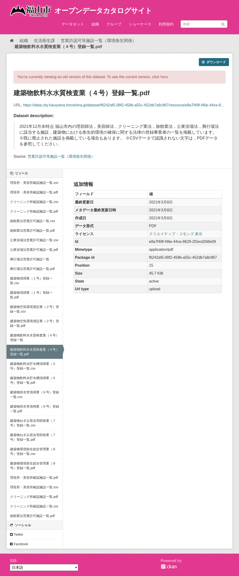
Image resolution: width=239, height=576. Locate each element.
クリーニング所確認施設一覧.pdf (34, 211)
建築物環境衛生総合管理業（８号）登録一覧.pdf (33, 465)
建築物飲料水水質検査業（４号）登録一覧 (34, 337)
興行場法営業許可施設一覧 (29, 259)
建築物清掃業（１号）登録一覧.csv (31, 280)
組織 (95, 24)
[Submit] (223, 24)
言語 (13, 560)
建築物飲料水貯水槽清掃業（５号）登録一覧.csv (33, 366)
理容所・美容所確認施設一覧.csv (34, 183)
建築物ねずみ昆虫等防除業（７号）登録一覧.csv (33, 423)
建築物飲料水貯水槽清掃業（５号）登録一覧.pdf (33, 380)
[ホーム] (12, 40)
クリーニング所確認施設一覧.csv (34, 202)
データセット (73, 24)
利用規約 (166, 24)
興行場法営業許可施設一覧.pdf (32, 269)
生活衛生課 (44, 40)
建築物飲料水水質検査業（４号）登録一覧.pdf (58, 46)
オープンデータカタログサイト (103, 10)
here (164, 77)
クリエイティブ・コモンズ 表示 (175, 234)
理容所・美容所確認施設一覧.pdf (34, 192)
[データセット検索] (204, 24)
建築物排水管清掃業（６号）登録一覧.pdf (34, 409)
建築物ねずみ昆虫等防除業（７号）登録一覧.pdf (33, 437)
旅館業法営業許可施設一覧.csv (32, 221)
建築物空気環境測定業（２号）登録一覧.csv (34, 309)
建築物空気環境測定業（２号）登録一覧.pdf (34, 323)
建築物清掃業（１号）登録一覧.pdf (31, 295)
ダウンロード (214, 62)
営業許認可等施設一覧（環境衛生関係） (98, 40)
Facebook (19, 544)
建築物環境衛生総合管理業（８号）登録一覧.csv (33, 451)
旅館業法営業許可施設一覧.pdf (32, 230)
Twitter (16, 534)
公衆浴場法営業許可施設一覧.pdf (34, 249)
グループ (113, 24)
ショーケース (140, 24)
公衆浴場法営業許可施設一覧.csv (34, 240)
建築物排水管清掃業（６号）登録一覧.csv (34, 394)
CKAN (169, 566)
